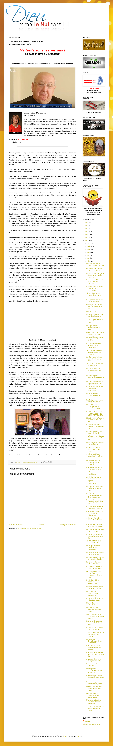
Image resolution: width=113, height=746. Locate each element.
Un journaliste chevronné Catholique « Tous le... (94, 507)
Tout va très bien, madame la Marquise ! (95, 364)
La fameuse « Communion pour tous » (95, 665)
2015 (87, 232)
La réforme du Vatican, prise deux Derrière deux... (94, 359)
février (89, 246)
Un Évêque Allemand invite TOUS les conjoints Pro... (93, 345)
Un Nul (87, 721)
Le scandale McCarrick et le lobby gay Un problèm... (95, 339)
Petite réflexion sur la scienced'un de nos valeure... (93, 647)
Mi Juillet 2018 (91, 311)
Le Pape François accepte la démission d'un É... (95, 558)
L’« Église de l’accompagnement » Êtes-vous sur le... (94, 495)
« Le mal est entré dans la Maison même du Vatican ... (95, 708)
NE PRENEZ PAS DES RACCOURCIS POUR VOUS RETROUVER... (95, 413)
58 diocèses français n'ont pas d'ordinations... (95, 315)
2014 (87, 229)
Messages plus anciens (68, 525)
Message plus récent (16, 525)
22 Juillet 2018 (91, 484)
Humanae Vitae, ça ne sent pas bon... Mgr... (94, 660)
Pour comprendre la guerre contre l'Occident (95, 264)
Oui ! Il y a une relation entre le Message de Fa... (94, 306)
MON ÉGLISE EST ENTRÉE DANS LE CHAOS (93, 609)
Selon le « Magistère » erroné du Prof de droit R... (94, 520)
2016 (87, 235)
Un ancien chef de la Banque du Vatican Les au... (95, 426)
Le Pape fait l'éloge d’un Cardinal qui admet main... (94, 488)
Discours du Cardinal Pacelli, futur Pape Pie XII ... (94, 449)
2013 (87, 226)
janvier (89, 243)
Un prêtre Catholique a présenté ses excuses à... (94, 536)
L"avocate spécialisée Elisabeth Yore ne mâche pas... (93, 702)
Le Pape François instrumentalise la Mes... (93, 327)
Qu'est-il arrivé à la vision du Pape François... (94, 269)
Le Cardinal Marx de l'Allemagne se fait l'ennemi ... (93, 462)
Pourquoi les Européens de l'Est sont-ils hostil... (94, 587)
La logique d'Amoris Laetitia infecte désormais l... (93, 547)
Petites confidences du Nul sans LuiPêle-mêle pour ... (94, 623)
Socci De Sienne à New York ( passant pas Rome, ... (94, 352)
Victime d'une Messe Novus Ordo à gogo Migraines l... (93, 295)
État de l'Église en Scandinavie (92, 604)
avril (88, 252)
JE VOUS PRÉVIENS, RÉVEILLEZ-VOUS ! (94, 542)
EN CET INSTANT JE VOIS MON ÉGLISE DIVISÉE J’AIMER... (94, 406)
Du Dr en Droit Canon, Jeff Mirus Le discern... (95, 599)
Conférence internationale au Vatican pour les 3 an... (95, 438)
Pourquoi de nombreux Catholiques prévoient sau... (94, 501)
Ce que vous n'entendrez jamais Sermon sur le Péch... (94, 321)
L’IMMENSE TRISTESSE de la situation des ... (94, 628)
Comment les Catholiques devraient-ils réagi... (95, 333)
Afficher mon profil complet (92, 724)
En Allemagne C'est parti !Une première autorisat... (94, 281)
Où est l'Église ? (91, 474)
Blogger (78, 736)
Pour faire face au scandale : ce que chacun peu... (93, 695)
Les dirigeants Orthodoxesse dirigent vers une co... (94, 641)
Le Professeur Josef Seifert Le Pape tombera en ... (93, 593)
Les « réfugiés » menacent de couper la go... (95, 443)
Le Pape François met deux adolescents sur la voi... (95, 377)
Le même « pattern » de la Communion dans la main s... (95, 275)
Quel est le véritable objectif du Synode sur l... (94, 456)
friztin (64, 736)
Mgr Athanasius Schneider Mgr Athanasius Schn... (95, 383)
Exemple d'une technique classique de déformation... (94, 288)
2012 (87, 223)
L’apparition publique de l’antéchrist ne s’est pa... (94, 469)
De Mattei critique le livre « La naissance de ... (95, 553)
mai (88, 255)
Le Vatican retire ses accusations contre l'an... (93, 370)
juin (88, 258)
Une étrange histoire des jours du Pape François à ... (95, 654)
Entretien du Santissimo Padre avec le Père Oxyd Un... (94, 688)
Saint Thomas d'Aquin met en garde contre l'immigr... (95, 634)
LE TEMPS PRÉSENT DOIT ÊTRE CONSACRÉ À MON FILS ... (94, 574)
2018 (87, 241)
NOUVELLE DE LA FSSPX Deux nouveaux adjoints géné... (95, 582)
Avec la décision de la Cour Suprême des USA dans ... (95, 616)
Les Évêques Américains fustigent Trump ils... (94, 401)
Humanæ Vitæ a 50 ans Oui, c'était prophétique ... (95, 677)
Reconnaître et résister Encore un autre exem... (95, 525)
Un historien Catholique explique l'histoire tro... (94, 567)
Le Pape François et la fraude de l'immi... (94, 432)
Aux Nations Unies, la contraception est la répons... (93, 479)
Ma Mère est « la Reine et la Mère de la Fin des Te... (95, 420)
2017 (87, 238)
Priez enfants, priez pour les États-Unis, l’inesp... (95, 683)
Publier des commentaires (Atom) (29, 528)
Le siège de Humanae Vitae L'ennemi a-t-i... (94, 563)
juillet (89, 261)
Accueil (41, 525)
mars (89, 249)
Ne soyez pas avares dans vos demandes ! (95, 301)
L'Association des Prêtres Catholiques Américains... (95, 388)
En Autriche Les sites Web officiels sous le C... (95, 530)
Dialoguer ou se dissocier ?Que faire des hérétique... (94, 513)
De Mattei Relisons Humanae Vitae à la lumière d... (93, 395)
